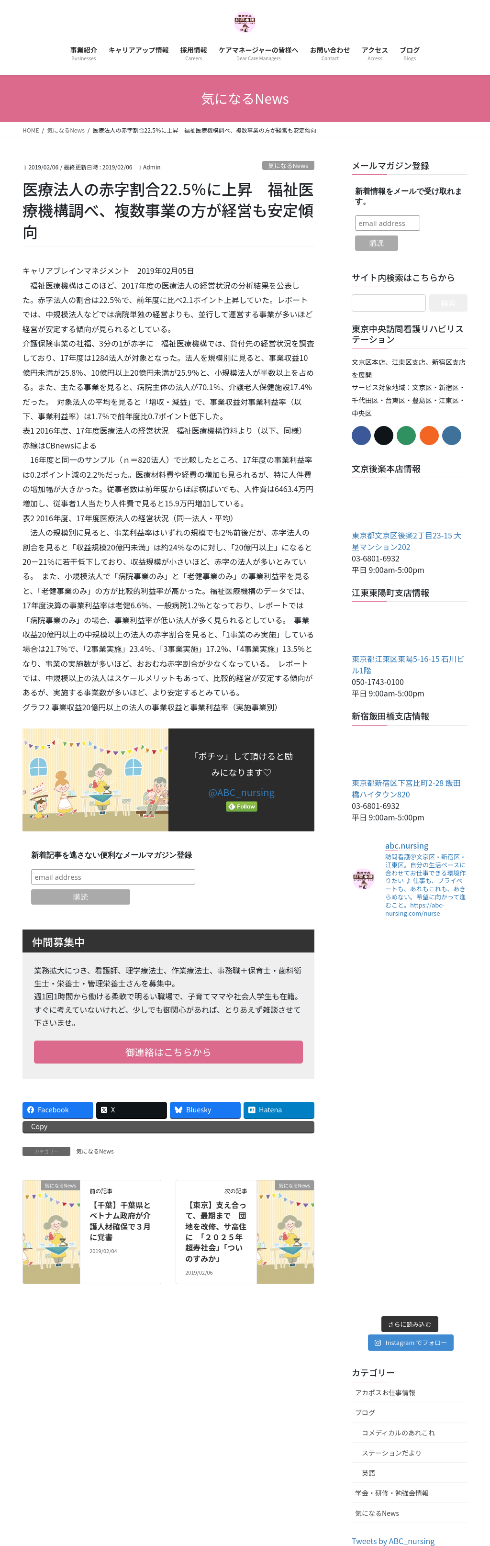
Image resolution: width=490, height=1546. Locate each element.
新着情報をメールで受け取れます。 (408, 196)
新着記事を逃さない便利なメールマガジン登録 (111, 855)
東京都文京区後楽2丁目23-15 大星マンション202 (407, 540)
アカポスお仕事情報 (385, 1392)
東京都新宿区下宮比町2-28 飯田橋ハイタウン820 (406, 788)
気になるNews (288, 165)
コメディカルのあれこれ (398, 1432)
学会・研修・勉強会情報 (392, 1493)
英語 (368, 1473)
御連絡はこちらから (168, 1052)
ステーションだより (392, 1452)
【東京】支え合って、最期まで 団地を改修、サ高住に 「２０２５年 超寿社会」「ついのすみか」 (217, 1231)
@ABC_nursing (241, 792)
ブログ (365, 1412)
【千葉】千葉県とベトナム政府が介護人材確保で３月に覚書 (120, 1221)
